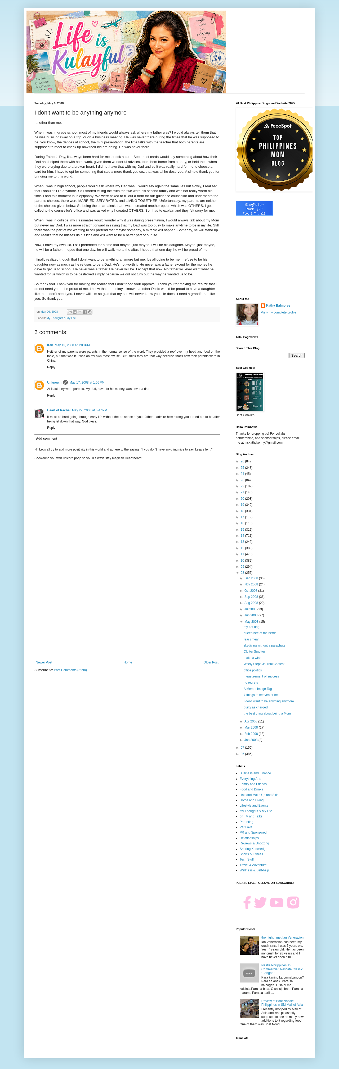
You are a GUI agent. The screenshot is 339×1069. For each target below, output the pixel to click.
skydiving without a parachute (264, 645)
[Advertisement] (127, 617)
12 (243, 548)
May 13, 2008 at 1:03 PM (72, 345)
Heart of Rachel (58, 410)
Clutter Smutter (254, 651)
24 (243, 474)
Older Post (210, 662)
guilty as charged (256, 707)
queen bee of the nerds (260, 633)
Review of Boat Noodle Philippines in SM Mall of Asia (282, 1003)
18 (243, 511)
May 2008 (251, 622)
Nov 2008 (251, 584)
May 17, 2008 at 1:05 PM (86, 382)
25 (243, 468)
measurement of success (261, 676)
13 (243, 542)
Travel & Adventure (253, 865)
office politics (253, 670)
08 (243, 573)
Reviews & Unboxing (254, 843)
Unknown (54, 382)
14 (243, 536)
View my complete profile (278, 312)
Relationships (249, 838)
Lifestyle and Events (254, 805)
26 (243, 461)
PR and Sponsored (253, 832)
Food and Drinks (251, 789)
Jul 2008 (250, 609)
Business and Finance (255, 773)
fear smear (251, 639)
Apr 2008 (251, 721)
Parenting (246, 822)
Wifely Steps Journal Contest (264, 664)
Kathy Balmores (278, 305)
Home (128, 662)
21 (243, 492)
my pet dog (251, 627)
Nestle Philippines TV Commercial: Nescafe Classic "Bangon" (282, 969)
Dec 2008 (251, 578)
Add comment (46, 438)
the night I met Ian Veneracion (282, 937)
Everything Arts (250, 779)
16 (243, 523)
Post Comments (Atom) (70, 670)
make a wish (252, 658)
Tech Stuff (247, 859)
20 (243, 499)
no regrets (251, 682)
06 (243, 754)
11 (243, 554)
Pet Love (246, 827)
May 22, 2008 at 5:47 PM (89, 410)
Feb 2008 (251, 734)
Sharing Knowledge (253, 849)
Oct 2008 (251, 591)
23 (243, 480)
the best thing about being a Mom (267, 713)
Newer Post (44, 662)
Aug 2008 (251, 603)
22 (243, 486)
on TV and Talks (251, 816)
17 (243, 517)
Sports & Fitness (251, 854)
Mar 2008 (251, 727)
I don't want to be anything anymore (269, 701)
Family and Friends (253, 784)
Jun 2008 (251, 615)
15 (243, 529)
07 (243, 747)
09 (243, 566)
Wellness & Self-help (254, 870)
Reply (51, 367)
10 (243, 560)
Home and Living (252, 800)
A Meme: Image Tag (258, 689)
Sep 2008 (251, 597)
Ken (50, 345)
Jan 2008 (251, 740)
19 (243, 505)
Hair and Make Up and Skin (259, 795)
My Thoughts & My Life (61, 318)
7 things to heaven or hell (261, 695)
